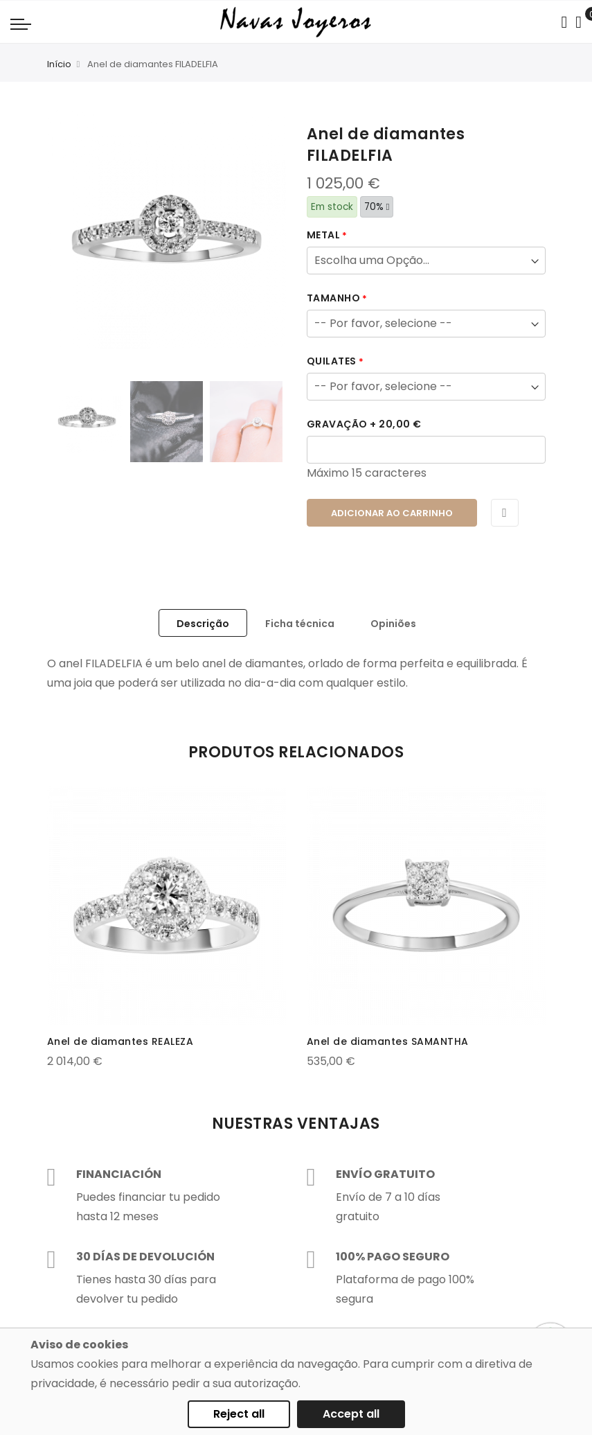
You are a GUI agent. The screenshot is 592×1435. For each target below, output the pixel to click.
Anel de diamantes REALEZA (120, 1041)
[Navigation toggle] (20, 23)
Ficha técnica (299, 624)
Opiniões (393, 624)
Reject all (238, 1414)
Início (59, 64)
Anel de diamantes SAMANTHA (388, 1041)
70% (377, 206)
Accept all (351, 1414)
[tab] (203, 623)
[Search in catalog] (564, 22)
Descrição (203, 624)
